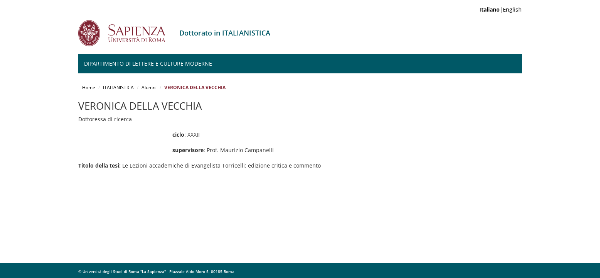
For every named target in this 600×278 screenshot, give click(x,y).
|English (500, 9)
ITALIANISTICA (118, 87)
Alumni (149, 87)
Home (88, 87)
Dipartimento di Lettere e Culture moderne (148, 63)
